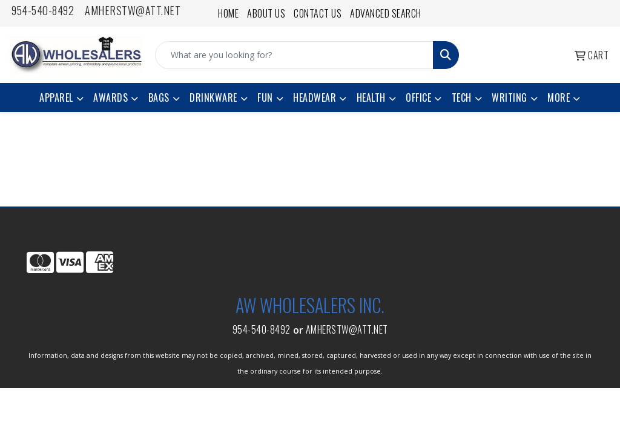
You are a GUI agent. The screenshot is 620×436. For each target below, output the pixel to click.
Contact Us (317, 13)
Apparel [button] (56, 97)
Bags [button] (159, 97)
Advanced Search (385, 13)
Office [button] (418, 97)
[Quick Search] (294, 55)
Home (228, 13)
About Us (266, 13)
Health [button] (371, 97)
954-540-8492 (43, 10)
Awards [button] (110, 97)
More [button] (558, 97)
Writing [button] (509, 97)
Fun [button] (265, 97)
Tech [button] (462, 97)
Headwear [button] (314, 97)
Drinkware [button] (213, 97)
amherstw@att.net (132, 10)
